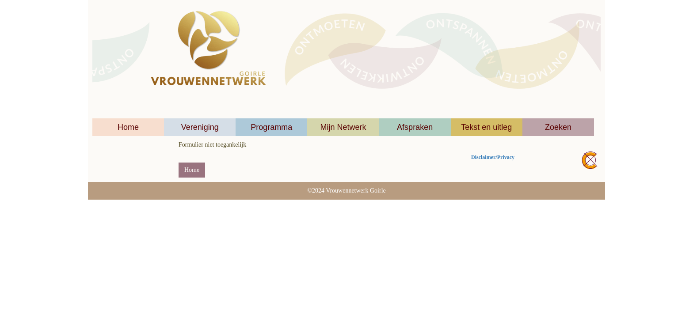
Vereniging (200, 127)
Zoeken (558, 127)
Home (128, 127)
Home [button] (191, 170)
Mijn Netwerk (343, 127)
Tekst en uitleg (486, 127)
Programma (271, 127)
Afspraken (415, 127)
